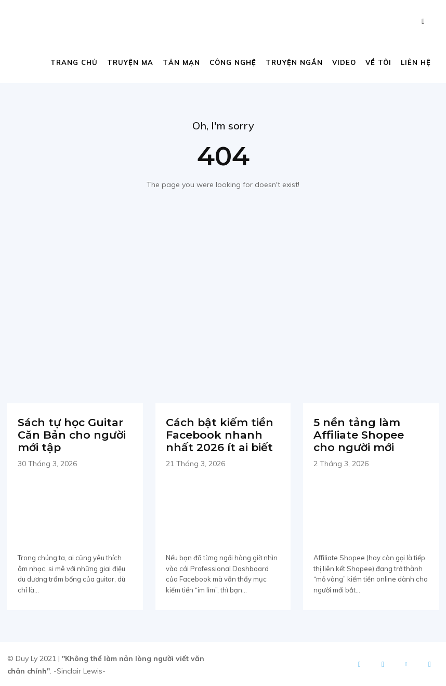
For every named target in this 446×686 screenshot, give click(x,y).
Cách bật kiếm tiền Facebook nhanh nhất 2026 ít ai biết (217, 434)
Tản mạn (181, 62)
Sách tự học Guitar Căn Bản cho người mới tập (70, 434)
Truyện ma (130, 62)
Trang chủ (74, 62)
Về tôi (378, 62)
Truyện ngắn (294, 62)
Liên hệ (416, 62)
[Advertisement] (223, 294)
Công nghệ (232, 62)
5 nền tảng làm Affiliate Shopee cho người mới (369, 434)
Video (344, 62)
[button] (423, 21)
